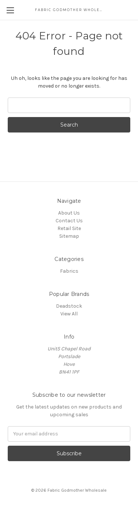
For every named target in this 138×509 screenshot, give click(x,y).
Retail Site (69, 228)
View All (69, 314)
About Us (69, 213)
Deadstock (69, 306)
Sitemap (69, 236)
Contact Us (69, 221)
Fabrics (69, 271)
